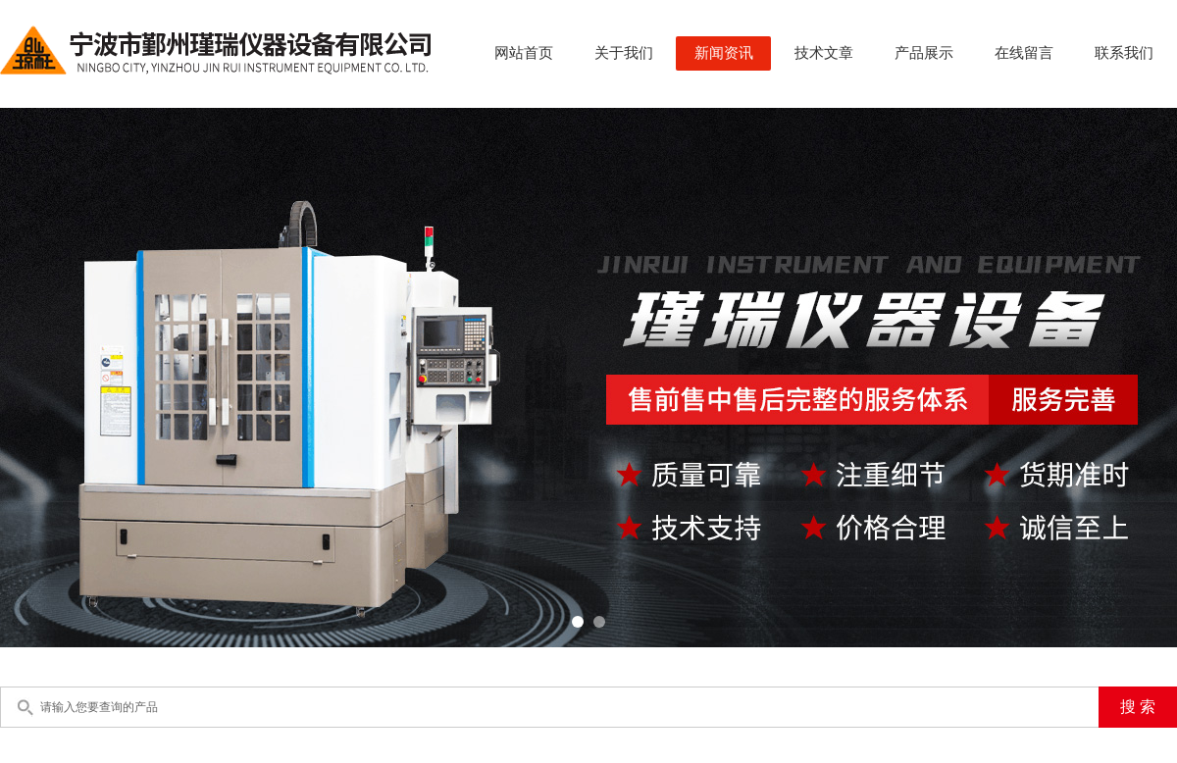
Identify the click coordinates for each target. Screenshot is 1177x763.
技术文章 (823, 53)
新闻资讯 (723, 53)
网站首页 (523, 53)
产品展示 (924, 53)
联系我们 (1124, 53)
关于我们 (623, 53)
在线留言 (1024, 53)
